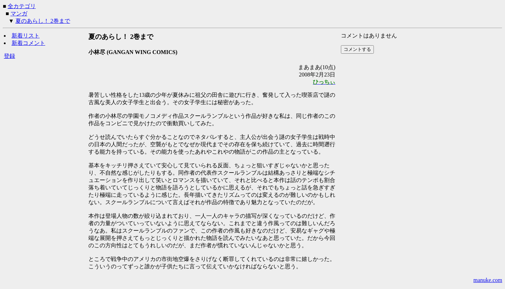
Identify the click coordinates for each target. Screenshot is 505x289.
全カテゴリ (22, 6)
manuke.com (487, 280)
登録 (9, 56)
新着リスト (26, 36)
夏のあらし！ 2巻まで (42, 21)
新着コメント (28, 43)
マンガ (19, 13)
